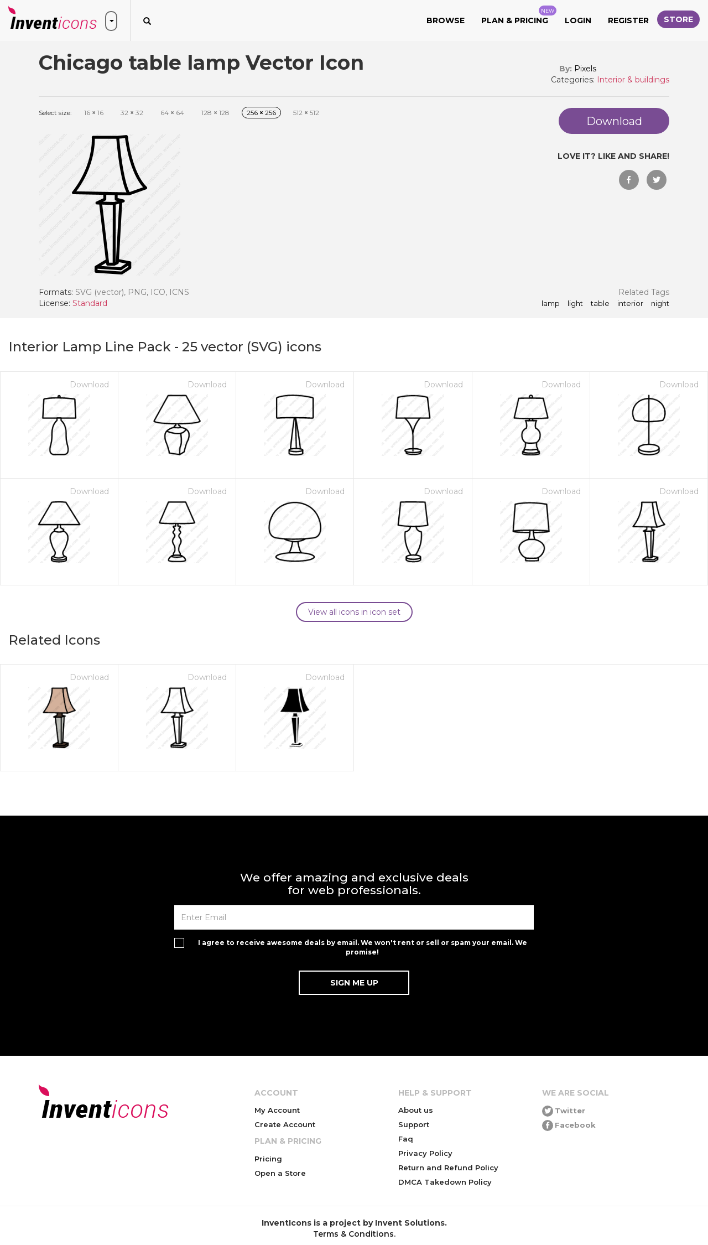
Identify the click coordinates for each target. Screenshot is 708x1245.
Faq (405, 1138)
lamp (551, 304)
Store (678, 19)
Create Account (284, 1124)
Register (628, 20)
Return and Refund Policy (448, 1167)
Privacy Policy (425, 1153)
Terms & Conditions (353, 1234)
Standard (89, 303)
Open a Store (280, 1173)
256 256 (261, 112)
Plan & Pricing (518, 15)
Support (413, 1124)
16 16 (93, 112)
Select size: (55, 112)
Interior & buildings (633, 80)
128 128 (215, 112)
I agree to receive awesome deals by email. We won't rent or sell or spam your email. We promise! (362, 947)
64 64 (172, 112)
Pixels (585, 69)
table (600, 304)
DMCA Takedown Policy (445, 1181)
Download (89, 385)
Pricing (268, 1158)
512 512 (306, 112)
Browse (445, 20)
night (660, 304)
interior (630, 304)
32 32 (132, 112)
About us (415, 1110)
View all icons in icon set (354, 612)
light (575, 304)
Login (578, 20)
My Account (277, 1110)
